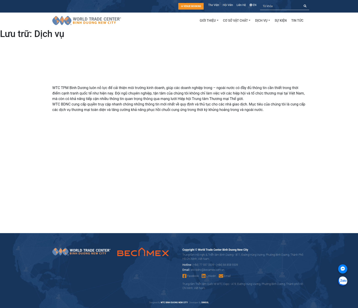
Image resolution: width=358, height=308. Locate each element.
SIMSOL (205, 302)
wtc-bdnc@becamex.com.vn (207, 269)
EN (253, 5)
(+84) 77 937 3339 (203, 264)
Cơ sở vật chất (235, 20)
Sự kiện (281, 20)
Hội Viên (228, 5)
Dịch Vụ (261, 20)
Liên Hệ (241, 5)
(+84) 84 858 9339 (227, 264)
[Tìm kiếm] (280, 6)
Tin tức (297, 20)
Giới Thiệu (208, 20)
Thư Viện (213, 5)
